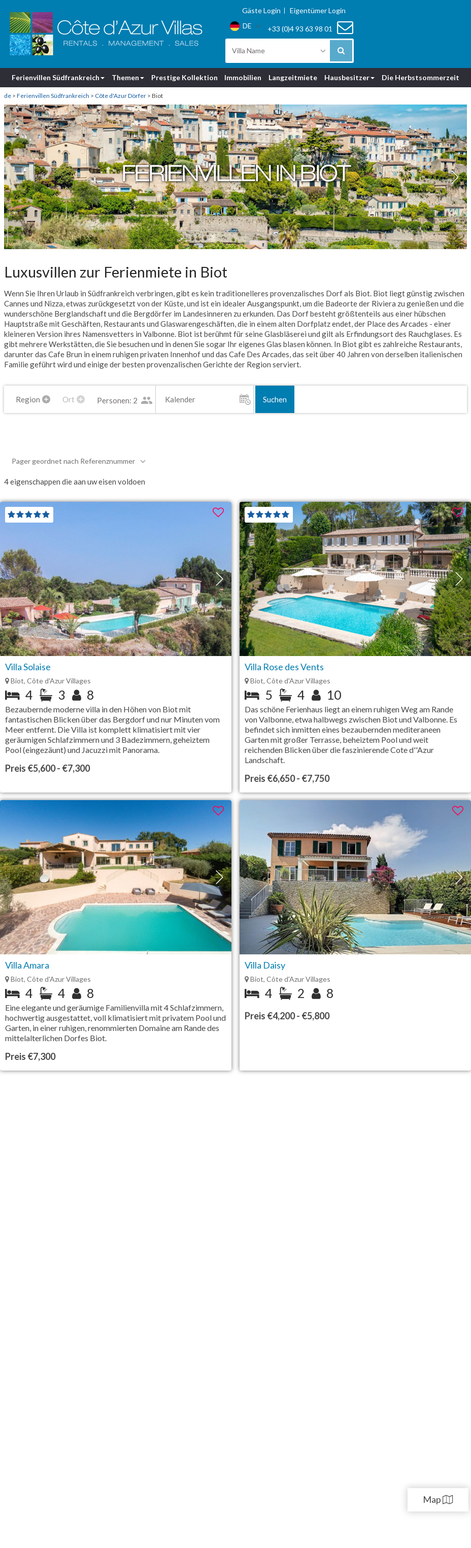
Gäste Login (261, 11)
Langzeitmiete (292, 77)
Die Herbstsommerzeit (420, 77)
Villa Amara (27, 965)
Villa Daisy (265, 965)
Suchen (317, 399)
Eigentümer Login (318, 11)
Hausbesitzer (349, 77)
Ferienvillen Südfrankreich (58, 77)
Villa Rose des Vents (284, 666)
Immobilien (242, 77)
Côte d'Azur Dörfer (120, 95)
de (7, 95)
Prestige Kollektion (184, 77)
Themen (128, 77)
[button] (455, 177)
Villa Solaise (28, 666)
